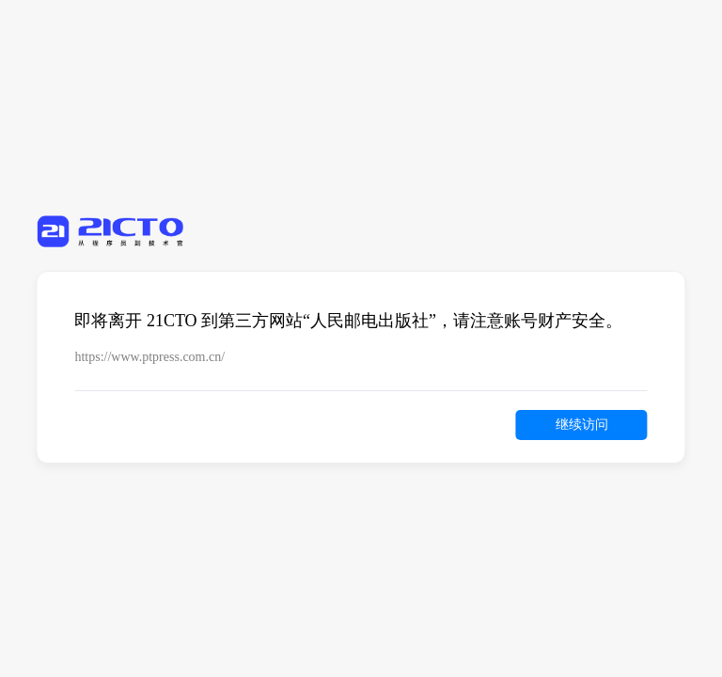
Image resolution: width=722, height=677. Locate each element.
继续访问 (582, 424)
